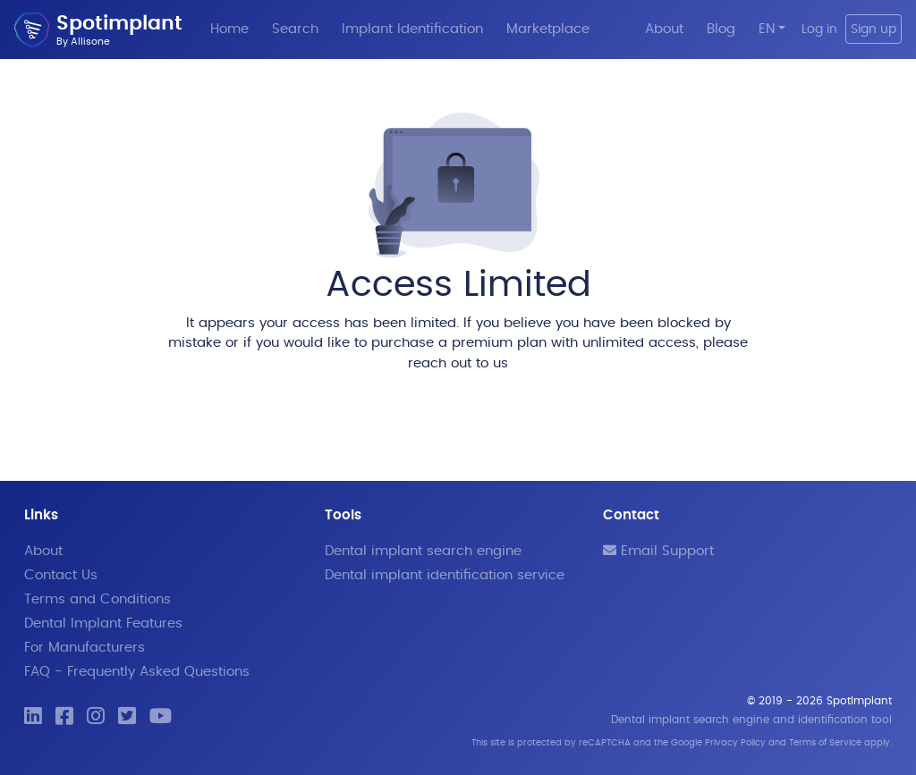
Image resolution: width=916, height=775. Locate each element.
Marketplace (547, 29)
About (664, 29)
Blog (721, 29)
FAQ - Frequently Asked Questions (137, 671)
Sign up (873, 29)
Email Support (658, 551)
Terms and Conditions (97, 599)
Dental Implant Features (103, 623)
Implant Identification (412, 29)
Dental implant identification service (444, 575)
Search (295, 29)
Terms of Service (825, 742)
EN (767, 29)
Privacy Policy (735, 742)
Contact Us (61, 575)
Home (229, 29)
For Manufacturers (84, 647)
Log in (819, 29)
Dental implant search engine (423, 551)
